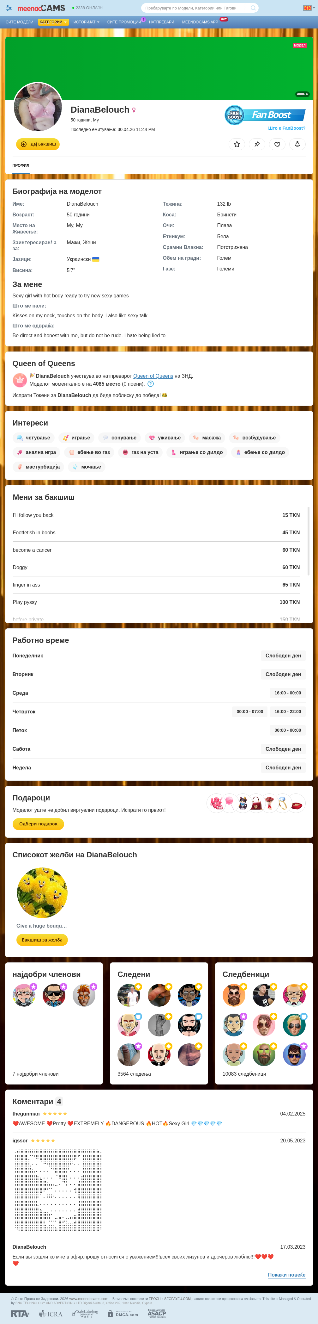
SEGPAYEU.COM (177, 1299)
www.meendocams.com (88, 1298)
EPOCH (154, 1299)
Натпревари (161, 22)
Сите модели (19, 22)
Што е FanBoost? (287, 128)
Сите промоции (125, 21)
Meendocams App (201, 21)
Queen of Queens (153, 376)
